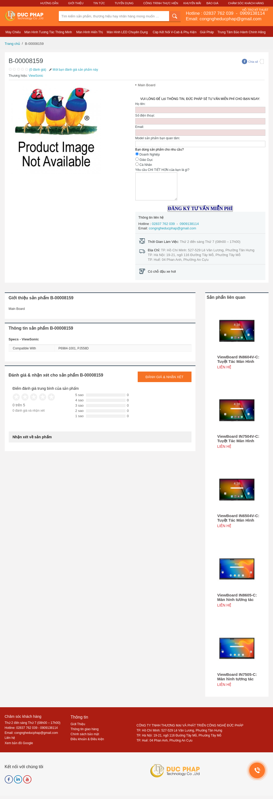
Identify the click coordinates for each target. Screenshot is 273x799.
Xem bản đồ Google (19, 743)
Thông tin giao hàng (85, 729)
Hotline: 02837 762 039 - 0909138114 (31, 728)
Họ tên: (140, 104)
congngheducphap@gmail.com (172, 228)
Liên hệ (10, 738)
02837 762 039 (219, 13)
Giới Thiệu (75, 3)
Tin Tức (99, 3)
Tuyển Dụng (124, 3)
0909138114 (252, 13)
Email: (139, 127)
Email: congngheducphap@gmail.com (224, 18)
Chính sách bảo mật (85, 734)
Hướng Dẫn (49, 3)
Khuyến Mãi (192, 3)
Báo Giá (212, 3)
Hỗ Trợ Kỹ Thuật (255, 9)
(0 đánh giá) (37, 69)
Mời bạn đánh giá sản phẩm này (73, 69)
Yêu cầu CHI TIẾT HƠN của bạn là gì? (162, 170)
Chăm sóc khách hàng (23, 716)
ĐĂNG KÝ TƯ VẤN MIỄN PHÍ (200, 208)
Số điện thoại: (145, 115)
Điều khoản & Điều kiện (87, 739)
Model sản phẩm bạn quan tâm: (157, 138)
